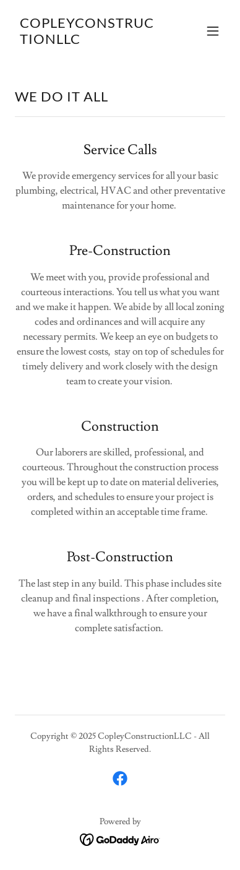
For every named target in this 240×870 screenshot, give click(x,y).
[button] (212, 31)
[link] (88, 41)
